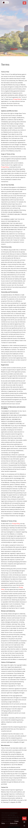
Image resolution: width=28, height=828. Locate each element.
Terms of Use (13, 823)
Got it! (24, 818)
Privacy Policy (17, 99)
